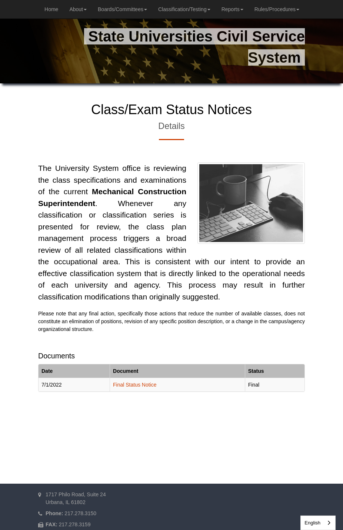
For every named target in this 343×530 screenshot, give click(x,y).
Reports (232, 9)
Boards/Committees (122, 9)
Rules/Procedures (276, 9)
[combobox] (318, 523)
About (78, 9)
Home (51, 9)
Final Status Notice (135, 385)
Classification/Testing (184, 9)
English (312, 523)
